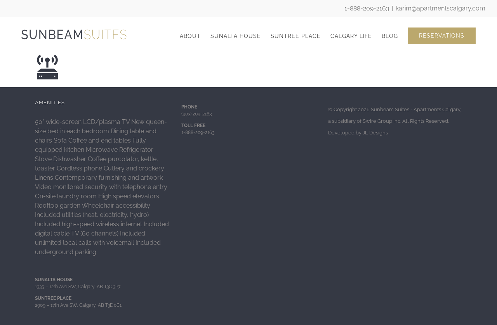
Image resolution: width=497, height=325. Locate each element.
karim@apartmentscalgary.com (440, 8)
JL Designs (375, 133)
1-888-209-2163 (366, 8)
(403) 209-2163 (196, 114)
